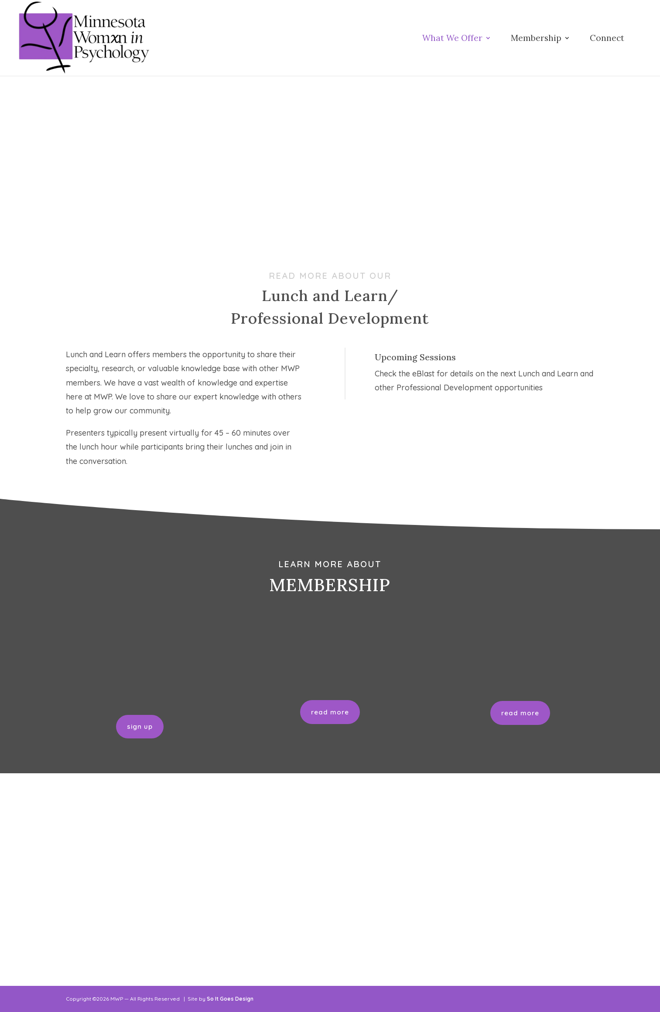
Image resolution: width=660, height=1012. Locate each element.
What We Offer (452, 39)
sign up (140, 726)
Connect (607, 39)
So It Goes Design (230, 998)
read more (330, 712)
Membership (536, 39)
